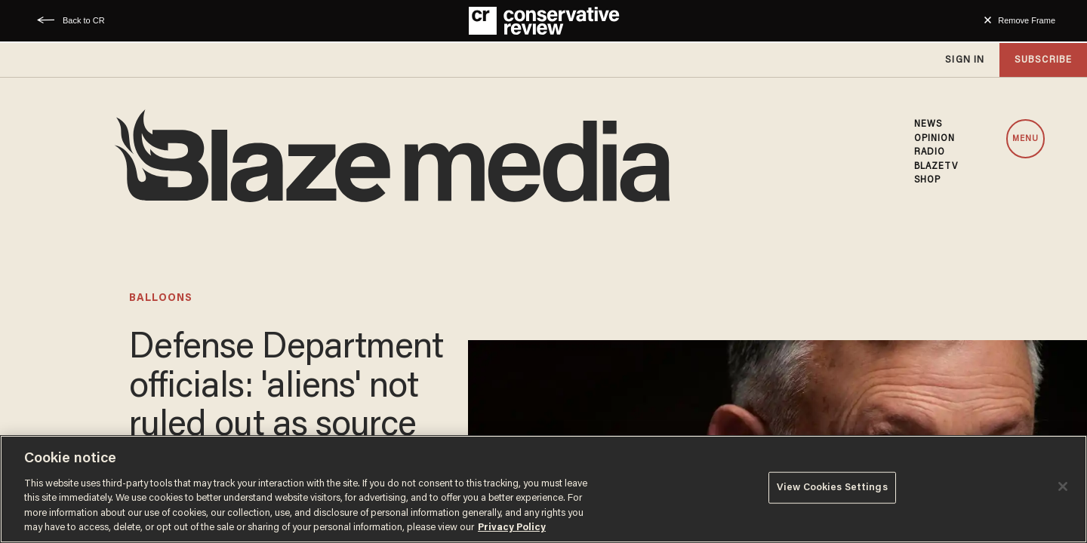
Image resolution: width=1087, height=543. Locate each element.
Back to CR (84, 20)
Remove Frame (1026, 20)
